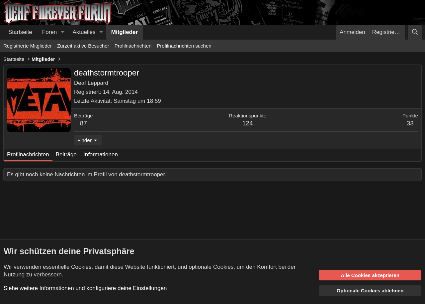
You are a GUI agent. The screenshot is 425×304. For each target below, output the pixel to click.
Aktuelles (84, 32)
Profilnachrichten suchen (184, 46)
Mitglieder (124, 32)
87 (83, 123)
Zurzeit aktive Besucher (83, 46)
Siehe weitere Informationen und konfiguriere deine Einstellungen (85, 288)
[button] (62, 32)
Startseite (20, 32)
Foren (49, 32)
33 (410, 123)
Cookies (81, 267)
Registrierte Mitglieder (27, 46)
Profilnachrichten (133, 46)
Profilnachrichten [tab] (28, 154)
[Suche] (415, 32)
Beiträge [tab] (66, 154)
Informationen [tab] (100, 154)
